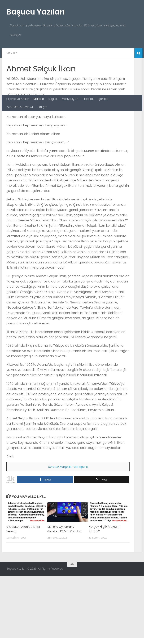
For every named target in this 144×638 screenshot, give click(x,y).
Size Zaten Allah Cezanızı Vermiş (18, 591)
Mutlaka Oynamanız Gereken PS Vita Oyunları (66, 591)
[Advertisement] (72, 70)
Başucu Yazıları (35, 11)
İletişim (42, 107)
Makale (38, 99)
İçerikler (103, 99)
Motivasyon (70, 99)
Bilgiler (52, 99)
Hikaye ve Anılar (17, 99)
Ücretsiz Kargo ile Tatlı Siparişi (68, 529)
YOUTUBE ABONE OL (19, 107)
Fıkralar (88, 99)
